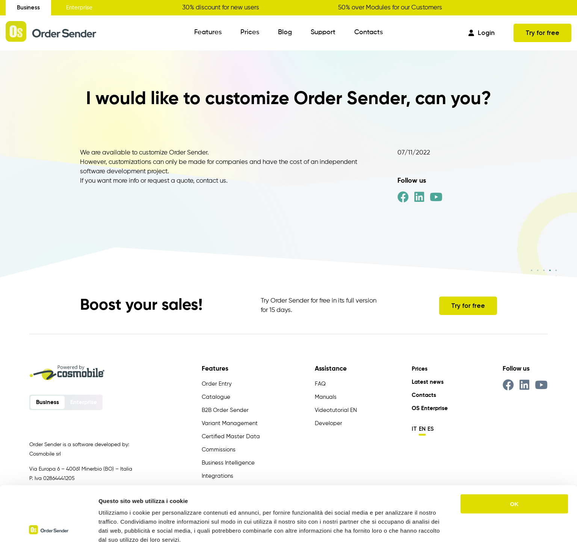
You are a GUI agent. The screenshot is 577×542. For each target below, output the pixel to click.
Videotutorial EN (336, 410)
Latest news (428, 382)
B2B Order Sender (225, 410)
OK (514, 449)
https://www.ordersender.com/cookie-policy (214, 503)
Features (208, 32)
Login (481, 32)
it (414, 428)
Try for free (542, 32)
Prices (249, 32)
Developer (328, 423)
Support (323, 32)
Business (28, 7)
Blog (285, 32)
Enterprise (79, 8)
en (422, 428)
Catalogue (216, 397)
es (430, 428)
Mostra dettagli (395, 527)
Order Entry (217, 384)
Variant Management (230, 423)
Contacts (368, 32)
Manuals (326, 397)
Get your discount (546, 7)
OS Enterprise (430, 408)
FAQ (320, 384)
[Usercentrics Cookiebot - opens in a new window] (49, 527)
